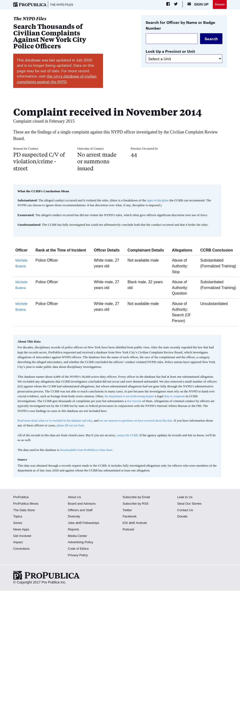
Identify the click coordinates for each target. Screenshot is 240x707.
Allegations (184, 251)
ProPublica (21, 498)
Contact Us (186, 510)
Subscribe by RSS (137, 504)
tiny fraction (135, 401)
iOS (125, 523)
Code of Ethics (79, 549)
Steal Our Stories (190, 504)
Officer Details (108, 251)
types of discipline (159, 201)
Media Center (78, 536)
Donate (219, 5)
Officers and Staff (81, 510)
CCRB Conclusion (218, 251)
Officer (23, 251)
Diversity (74, 517)
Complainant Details (148, 251)
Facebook (130, 517)
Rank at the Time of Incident (62, 251)
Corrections (22, 549)
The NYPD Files (63, 5)
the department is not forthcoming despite (132, 397)
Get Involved (23, 536)
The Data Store (25, 510)
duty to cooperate (180, 397)
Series (18, 523)
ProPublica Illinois (27, 504)
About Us (75, 498)
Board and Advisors (83, 504)
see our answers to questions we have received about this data (147, 421)
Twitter (128, 510)
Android (142, 523)
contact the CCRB (128, 436)
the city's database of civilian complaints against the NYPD (57, 79)
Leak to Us (185, 498)
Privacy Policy (79, 556)
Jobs (71, 523)
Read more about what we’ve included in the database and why (58, 421)
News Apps (22, 530)
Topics (18, 517)
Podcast (129, 530)
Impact (18, 543)
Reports (74, 530)
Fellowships (92, 523)
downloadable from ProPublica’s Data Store (88, 450)
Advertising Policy (82, 543)
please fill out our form (96, 426)
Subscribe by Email (138, 498)
